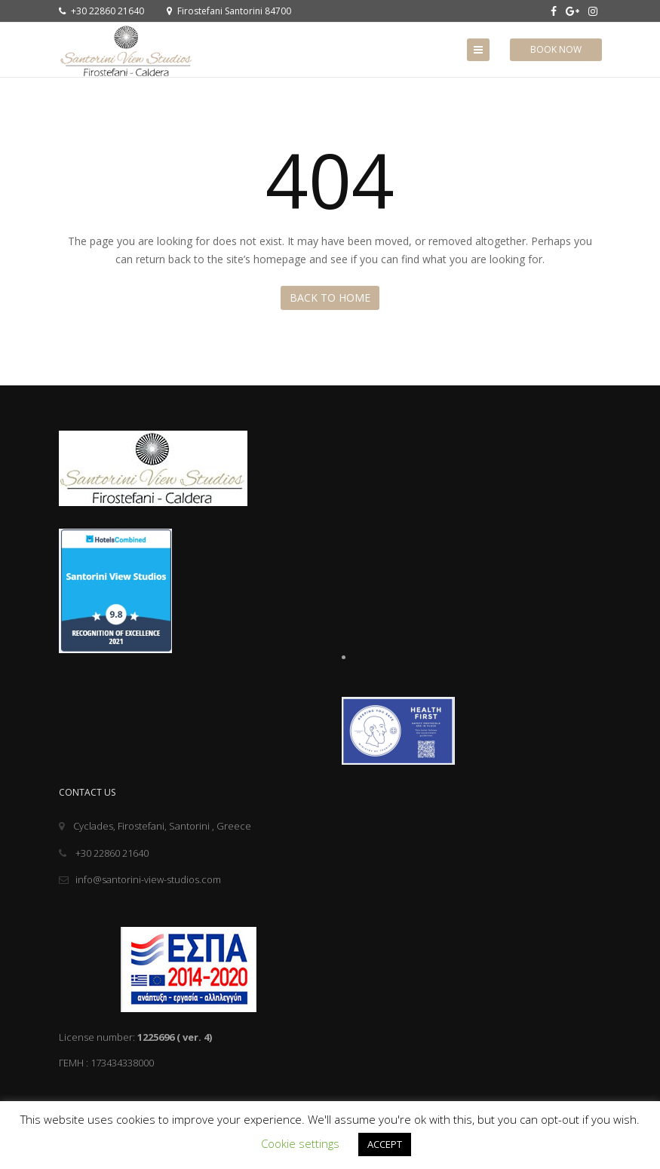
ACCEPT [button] (384, 1144)
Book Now (556, 49)
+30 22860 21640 (101, 11)
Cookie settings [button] (300, 1143)
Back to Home (330, 297)
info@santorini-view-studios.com (140, 879)
